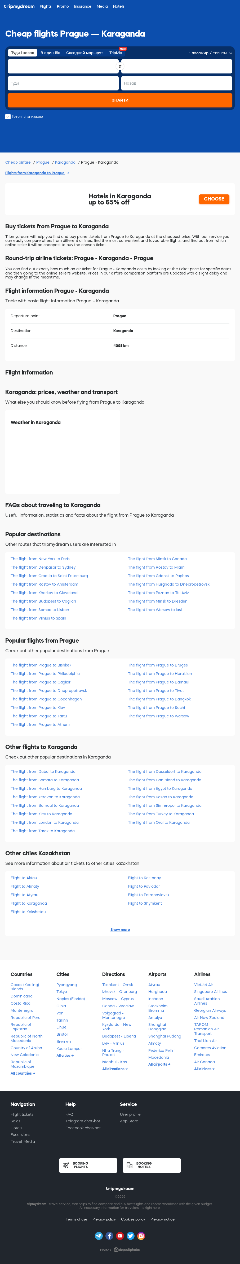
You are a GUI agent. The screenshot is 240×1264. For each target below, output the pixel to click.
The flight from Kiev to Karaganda (41, 814)
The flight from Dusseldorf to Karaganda (165, 771)
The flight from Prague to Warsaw (158, 716)
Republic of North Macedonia (27, 1038)
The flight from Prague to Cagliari (41, 682)
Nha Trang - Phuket (113, 1053)
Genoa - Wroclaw (118, 1006)
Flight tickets (22, 1114)
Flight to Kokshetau (28, 912)
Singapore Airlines (210, 991)
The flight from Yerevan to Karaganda (45, 797)
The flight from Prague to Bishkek (41, 665)
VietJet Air (203, 985)
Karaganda (66, 162)
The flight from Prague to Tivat (156, 690)
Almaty (154, 1043)
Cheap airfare (18, 162)
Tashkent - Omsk (117, 985)
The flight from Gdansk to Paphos (158, 576)
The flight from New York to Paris (40, 559)
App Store (129, 1121)
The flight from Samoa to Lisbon (40, 610)
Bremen (63, 1041)
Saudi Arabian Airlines (207, 1001)
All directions (113, 1069)
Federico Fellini (161, 1050)
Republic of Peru (26, 1017)
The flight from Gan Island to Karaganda (164, 780)
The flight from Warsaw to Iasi (155, 610)
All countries (22, 1073)
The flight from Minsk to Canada (157, 559)
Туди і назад (22, 53)
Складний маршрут (84, 53)
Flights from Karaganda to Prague (35, 173)
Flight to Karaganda (29, 903)
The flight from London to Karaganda (45, 822)
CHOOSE (214, 199)
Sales (15, 1121)
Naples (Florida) (70, 999)
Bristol (62, 1034)
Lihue (61, 1027)
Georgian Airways (210, 1010)
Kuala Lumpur (69, 1049)
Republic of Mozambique (22, 1064)
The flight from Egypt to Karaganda (160, 788)
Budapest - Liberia (119, 1036)
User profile (130, 1114)
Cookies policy (133, 1219)
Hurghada (157, 991)
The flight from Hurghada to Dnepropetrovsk (169, 584)
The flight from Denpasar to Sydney (43, 567)
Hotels (16, 1128)
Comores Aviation (210, 1048)
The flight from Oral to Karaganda (159, 822)
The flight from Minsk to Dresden (158, 601)
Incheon (155, 999)
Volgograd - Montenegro (113, 1015)
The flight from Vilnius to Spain (38, 618)
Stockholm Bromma (157, 1008)
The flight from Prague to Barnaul (158, 682)
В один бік (50, 53)
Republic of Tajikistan (21, 1027)
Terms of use (76, 1219)
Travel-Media (23, 1141)
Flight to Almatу (25, 886)
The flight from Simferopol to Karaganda (165, 805)
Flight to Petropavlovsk (148, 895)
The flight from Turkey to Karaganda (161, 814)
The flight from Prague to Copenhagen (46, 699)
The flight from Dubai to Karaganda (43, 771)
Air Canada (204, 1062)
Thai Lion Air (205, 1041)
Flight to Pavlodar (144, 886)
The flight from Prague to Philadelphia (45, 673)
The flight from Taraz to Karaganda (43, 831)
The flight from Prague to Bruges (158, 665)
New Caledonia (25, 1055)
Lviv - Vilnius (113, 1043)
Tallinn (62, 1020)
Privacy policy (104, 1219)
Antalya (155, 1017)
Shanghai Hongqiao (157, 1027)
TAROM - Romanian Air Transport (206, 1029)
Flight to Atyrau (24, 895)
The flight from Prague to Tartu (39, 716)
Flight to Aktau (24, 878)
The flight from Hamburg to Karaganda (46, 788)
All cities (63, 1055)
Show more (120, 929)
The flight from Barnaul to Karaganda (45, 805)
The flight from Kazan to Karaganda (160, 797)
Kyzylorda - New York (116, 1027)
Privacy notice (162, 1219)
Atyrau (154, 985)
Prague (43, 162)
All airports (158, 1064)
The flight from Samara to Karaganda (45, 780)
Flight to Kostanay (144, 878)
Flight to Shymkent (145, 903)
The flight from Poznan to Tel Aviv (158, 593)
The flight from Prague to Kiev (38, 707)
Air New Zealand (209, 1017)
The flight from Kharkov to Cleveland (44, 593)
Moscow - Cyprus (118, 999)
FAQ (69, 1114)
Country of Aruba (26, 1048)
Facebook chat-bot (83, 1128)
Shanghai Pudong (164, 1036)
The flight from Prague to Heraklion (160, 673)
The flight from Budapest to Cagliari (43, 601)
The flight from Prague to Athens (40, 724)
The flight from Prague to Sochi (156, 707)
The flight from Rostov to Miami (156, 567)
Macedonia (158, 1057)
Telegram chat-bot (82, 1121)
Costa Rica (20, 1003)
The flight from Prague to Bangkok (159, 699)
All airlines (203, 1069)
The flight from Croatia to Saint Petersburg (49, 576)
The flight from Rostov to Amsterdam (44, 584)
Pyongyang (66, 985)
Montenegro (22, 1010)
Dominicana (22, 996)
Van (60, 1013)
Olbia (61, 1006)
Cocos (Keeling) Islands (25, 987)
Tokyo (61, 991)
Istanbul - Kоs (114, 1062)
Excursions (20, 1134)
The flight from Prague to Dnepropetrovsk (49, 690)
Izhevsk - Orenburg (119, 991)
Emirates (202, 1055)
